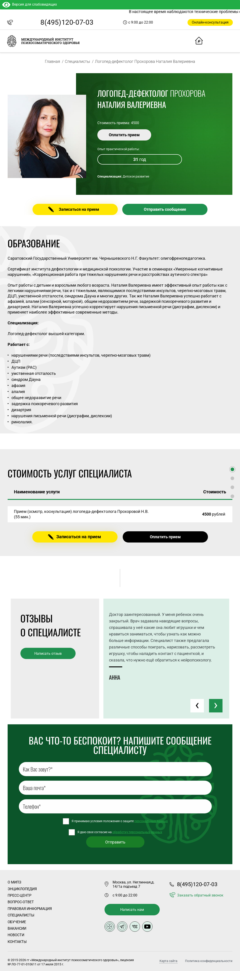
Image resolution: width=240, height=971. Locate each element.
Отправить (115, 842)
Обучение (17, 922)
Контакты (17, 942)
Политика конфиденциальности (208, 960)
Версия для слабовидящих (29, 4)
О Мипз (14, 882)
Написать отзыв (48, 653)
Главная (52, 61)
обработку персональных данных (137, 832)
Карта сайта (168, 961)
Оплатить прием (124, 134)
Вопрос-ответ (21, 902)
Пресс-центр (19, 895)
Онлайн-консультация (210, 22)
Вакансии (17, 928)
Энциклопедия (22, 889)
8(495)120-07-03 (66, 22)
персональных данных (151, 821)
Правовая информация (30, 909)
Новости (16, 935)
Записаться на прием (79, 209)
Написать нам (132, 909)
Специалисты (77, 61)
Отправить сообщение (165, 209)
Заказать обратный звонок (200, 895)
